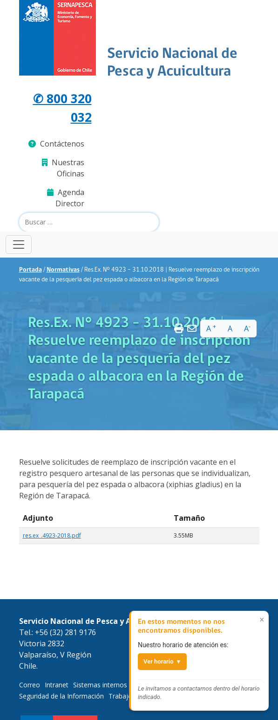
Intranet (56, 684)
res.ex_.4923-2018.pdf (52, 535)
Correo (29, 684)
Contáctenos (56, 144)
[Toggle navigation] (19, 244)
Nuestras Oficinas (63, 168)
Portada (30, 269)
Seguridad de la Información (61, 696)
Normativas (63, 269)
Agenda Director (65, 198)
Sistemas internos (100, 684)
